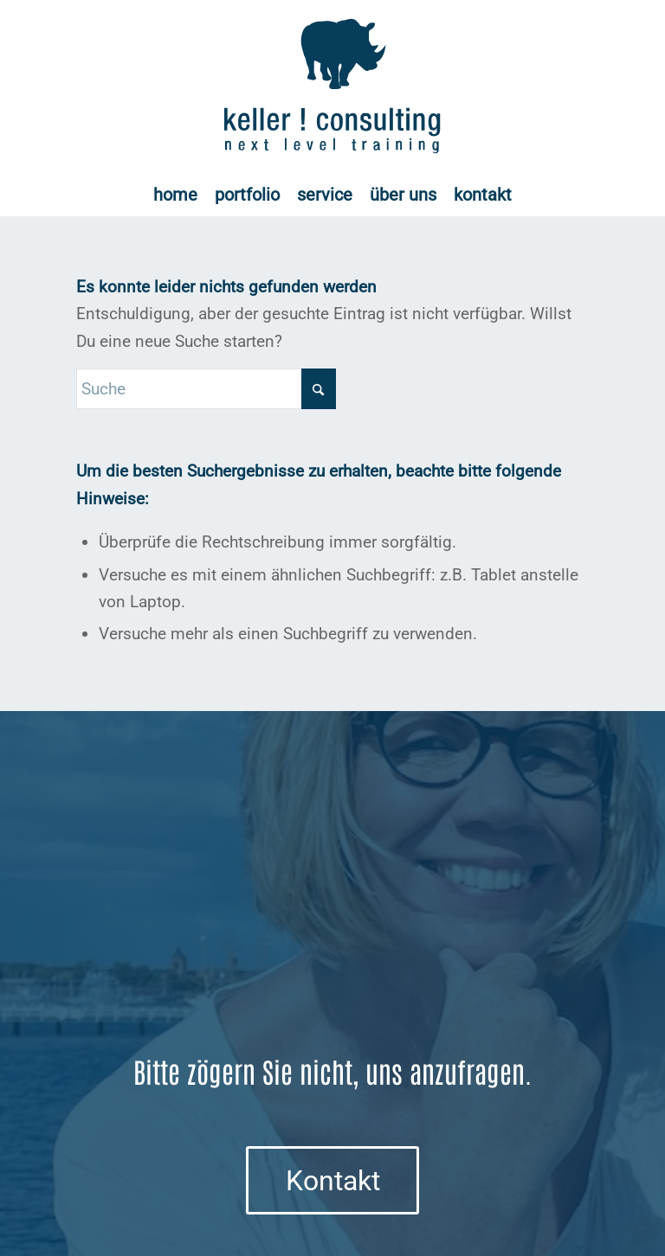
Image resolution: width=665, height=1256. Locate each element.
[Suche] (206, 388)
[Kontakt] (332, 1180)
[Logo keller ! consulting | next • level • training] (333, 86)
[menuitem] (175, 194)
